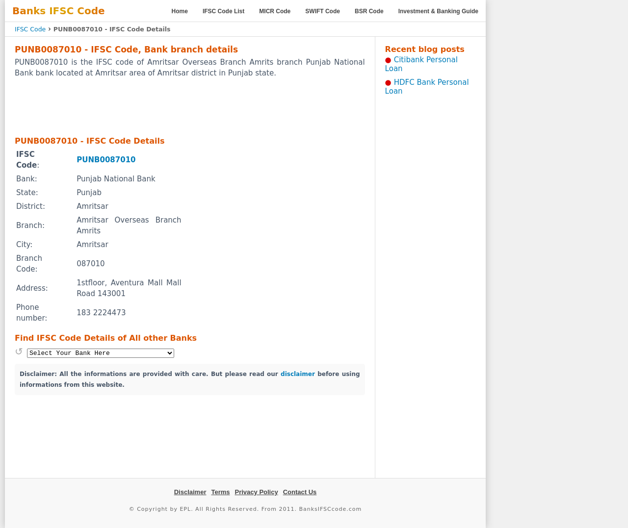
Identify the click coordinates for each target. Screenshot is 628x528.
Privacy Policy (256, 492)
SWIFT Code (322, 11)
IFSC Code (30, 29)
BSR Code (369, 11)
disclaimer (298, 374)
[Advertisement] (189, 106)
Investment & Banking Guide (438, 11)
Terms (220, 492)
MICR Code (274, 11)
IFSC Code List (223, 11)
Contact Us (300, 492)
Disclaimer (190, 492)
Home (180, 11)
